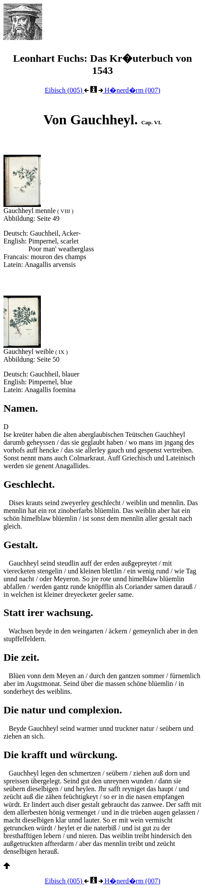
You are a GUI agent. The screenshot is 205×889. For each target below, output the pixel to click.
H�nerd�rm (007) (129, 90)
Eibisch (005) (67, 90)
